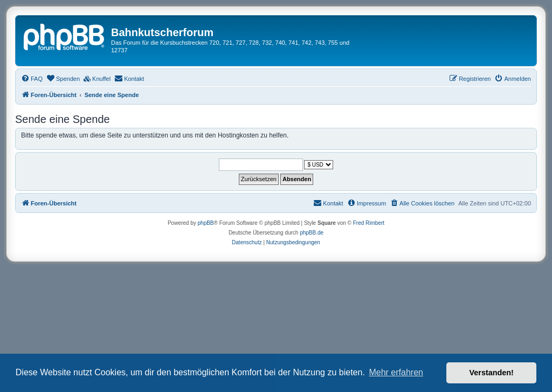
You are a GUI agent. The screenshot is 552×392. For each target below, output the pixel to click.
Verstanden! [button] (492, 372)
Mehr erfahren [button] (396, 372)
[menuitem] (32, 78)
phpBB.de (311, 233)
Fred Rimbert (368, 223)
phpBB (206, 223)
